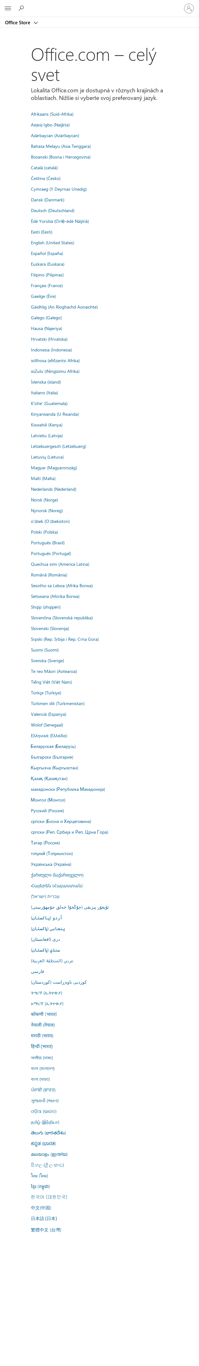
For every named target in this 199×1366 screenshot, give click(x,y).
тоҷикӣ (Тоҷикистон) (52, 853)
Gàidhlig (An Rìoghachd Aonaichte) (64, 307)
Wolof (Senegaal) (47, 724)
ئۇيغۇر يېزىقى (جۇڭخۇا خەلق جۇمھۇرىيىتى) (70, 907)
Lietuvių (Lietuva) (47, 457)
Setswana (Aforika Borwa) (55, 596)
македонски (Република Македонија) (68, 789)
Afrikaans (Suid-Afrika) (52, 114)
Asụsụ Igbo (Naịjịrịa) (50, 124)
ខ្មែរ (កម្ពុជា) (40, 1186)
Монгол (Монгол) (48, 799)
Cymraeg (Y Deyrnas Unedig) (59, 189)
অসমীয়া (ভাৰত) (42, 1057)
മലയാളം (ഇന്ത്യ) (49, 1154)
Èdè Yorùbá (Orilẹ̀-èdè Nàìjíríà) (60, 221)
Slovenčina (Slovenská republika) (62, 617)
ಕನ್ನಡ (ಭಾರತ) (43, 1143)
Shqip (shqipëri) (46, 607)
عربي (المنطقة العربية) (52, 960)
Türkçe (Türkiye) (46, 692)
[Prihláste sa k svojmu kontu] (188, 8)
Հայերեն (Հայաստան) (57, 885)
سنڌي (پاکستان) (45, 949)
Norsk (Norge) (44, 499)
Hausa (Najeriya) (46, 328)
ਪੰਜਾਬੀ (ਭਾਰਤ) (43, 1089)
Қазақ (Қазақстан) (49, 778)
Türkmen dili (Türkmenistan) (58, 703)
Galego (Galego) (46, 317)
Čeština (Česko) (46, 178)
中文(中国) (41, 1207)
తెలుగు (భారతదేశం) (48, 1132)
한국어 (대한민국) (49, 1197)
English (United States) (52, 242)
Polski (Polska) (44, 532)
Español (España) (47, 253)
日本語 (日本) (44, 1218)
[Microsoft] (99, 5)
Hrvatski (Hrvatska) (49, 339)
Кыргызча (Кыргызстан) (55, 767)
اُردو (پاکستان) (46, 917)
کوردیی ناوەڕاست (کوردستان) (59, 982)
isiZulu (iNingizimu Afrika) (55, 371)
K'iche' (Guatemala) (49, 403)
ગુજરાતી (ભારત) (45, 1100)
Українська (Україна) (51, 864)
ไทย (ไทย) (39, 1175)
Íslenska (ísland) (46, 382)
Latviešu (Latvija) (47, 435)
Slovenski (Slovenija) (50, 628)
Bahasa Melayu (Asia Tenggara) (61, 146)
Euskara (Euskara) (47, 264)
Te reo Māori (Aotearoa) (54, 671)
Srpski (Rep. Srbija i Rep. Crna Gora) (65, 639)
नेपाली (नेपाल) (43, 1025)
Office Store (18, 22)
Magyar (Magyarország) (54, 467)
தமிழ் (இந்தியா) (45, 1122)
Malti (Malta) (43, 478)
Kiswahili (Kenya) (46, 424)
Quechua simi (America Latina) (60, 564)
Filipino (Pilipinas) (47, 274)
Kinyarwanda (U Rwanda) (55, 414)
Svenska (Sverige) (47, 660)
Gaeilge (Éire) (43, 296)
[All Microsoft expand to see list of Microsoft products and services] (7, 8)
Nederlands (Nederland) (53, 489)
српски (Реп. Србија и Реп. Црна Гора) (69, 832)
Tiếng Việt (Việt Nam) (51, 682)
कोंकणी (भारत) (44, 1014)
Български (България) (52, 757)
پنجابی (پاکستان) (48, 928)
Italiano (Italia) (44, 392)
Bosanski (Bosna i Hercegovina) (61, 156)
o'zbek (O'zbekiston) (50, 521)
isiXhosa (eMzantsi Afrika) (55, 360)
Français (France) (47, 285)
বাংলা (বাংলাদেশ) (43, 1068)
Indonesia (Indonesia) (51, 349)
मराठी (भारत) (42, 1035)
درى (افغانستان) (45, 939)
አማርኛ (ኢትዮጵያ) (47, 1003)
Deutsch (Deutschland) (52, 210)
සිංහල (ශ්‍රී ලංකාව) (47, 1164)
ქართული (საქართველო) (57, 874)
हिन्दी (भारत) (42, 1046)
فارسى (37, 971)
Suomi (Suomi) (45, 649)
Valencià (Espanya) (48, 714)
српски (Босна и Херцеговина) (61, 821)
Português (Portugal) (51, 553)
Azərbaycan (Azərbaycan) (55, 135)
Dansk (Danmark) (47, 199)
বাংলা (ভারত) (40, 1079)
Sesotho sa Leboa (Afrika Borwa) (62, 585)
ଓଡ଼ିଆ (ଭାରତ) (43, 1111)
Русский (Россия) (47, 810)
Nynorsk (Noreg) (47, 510)
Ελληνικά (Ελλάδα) (49, 735)
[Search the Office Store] (22, 8)
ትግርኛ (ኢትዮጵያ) (46, 992)
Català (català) (44, 167)
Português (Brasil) (48, 542)
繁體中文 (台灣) (46, 1229)
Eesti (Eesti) (41, 232)
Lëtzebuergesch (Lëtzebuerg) (58, 446)
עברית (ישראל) (45, 896)
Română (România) (49, 574)
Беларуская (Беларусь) (53, 746)
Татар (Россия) (45, 842)
